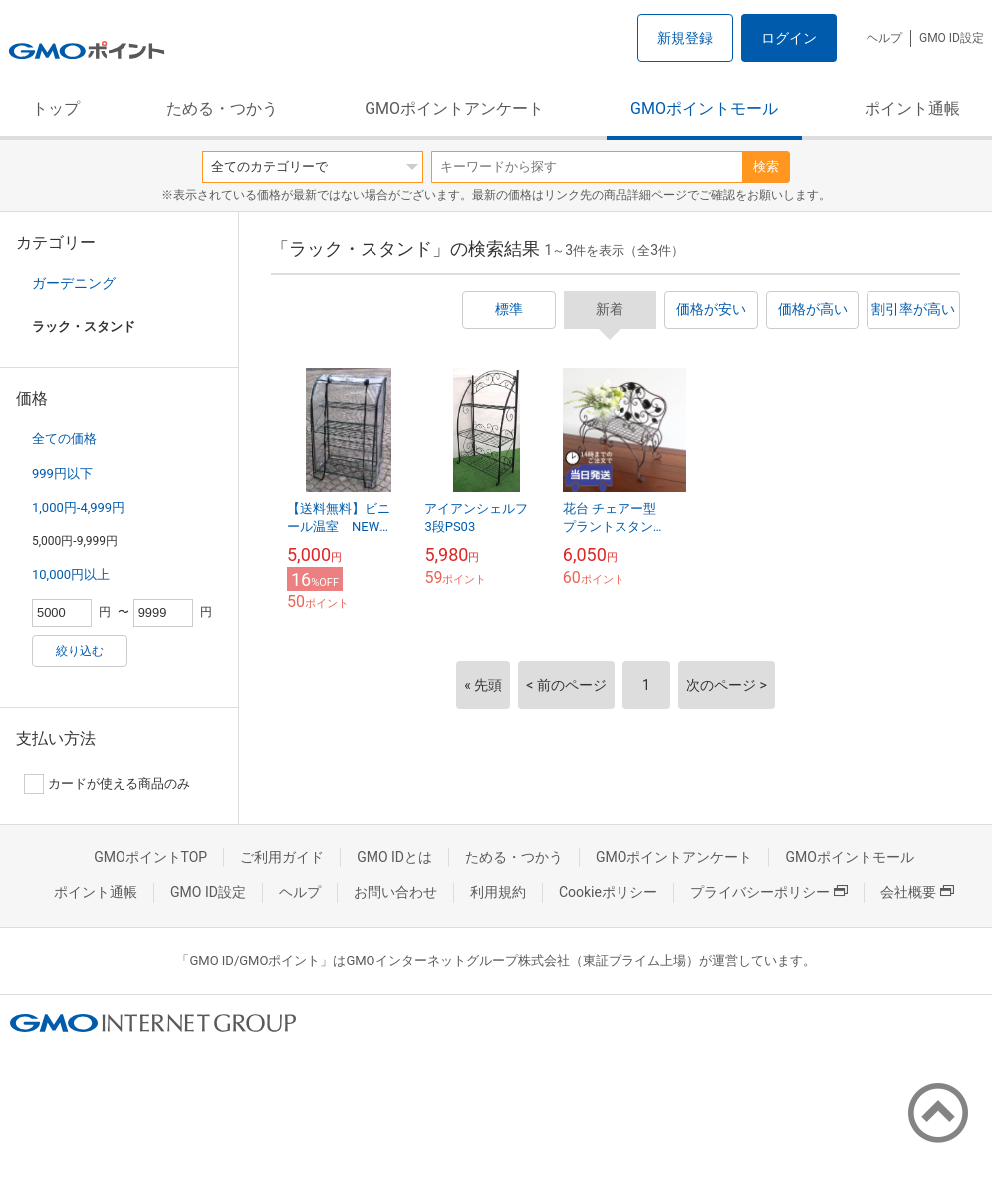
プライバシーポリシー (769, 892)
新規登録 (685, 38)
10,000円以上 (71, 574)
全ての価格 (64, 438)
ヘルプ (884, 38)
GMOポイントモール (704, 108)
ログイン (789, 38)
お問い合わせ (395, 892)
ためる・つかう (222, 108)
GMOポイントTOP (150, 857)
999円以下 (62, 473)
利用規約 (498, 892)
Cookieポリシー (608, 892)
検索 (766, 166)
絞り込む (80, 651)
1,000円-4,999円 (78, 507)
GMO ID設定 (951, 38)
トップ (56, 108)
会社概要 (917, 892)
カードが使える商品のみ (107, 784)
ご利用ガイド (282, 857)
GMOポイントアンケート (454, 108)
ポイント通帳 (912, 108)
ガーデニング (74, 283)
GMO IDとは (394, 857)
